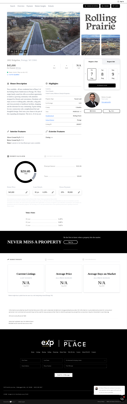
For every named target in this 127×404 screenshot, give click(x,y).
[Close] (123, 387)
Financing (55, 352)
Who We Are (71, 352)
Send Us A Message (63, 375)
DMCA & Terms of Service (113, 401)
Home (32, 352)
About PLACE (86, 352)
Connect (94, 352)
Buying (43, 352)
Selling (49, 352)
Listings (38, 352)
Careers (79, 352)
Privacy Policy (101, 401)
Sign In (120, 1)
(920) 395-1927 (38, 387)
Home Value (63, 352)
